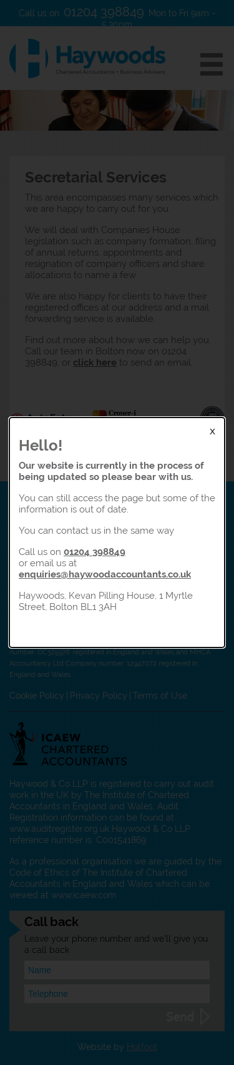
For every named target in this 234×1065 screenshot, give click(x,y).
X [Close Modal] (212, 431)
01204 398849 (94, 551)
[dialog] (117, 533)
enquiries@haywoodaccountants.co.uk (105, 574)
